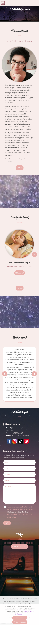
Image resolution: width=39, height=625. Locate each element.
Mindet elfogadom (20, 622)
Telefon (10, 474)
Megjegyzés (9, 486)
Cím (6, 468)
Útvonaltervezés (19, 547)
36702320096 (18, 433)
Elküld (7, 523)
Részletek (19, 273)
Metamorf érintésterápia (19, 263)
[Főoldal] (19, 10)
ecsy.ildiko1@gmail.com (20, 435)
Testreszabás (19, 618)
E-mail (10, 480)
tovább (19, 168)
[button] (34, 254)
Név (9, 462)
